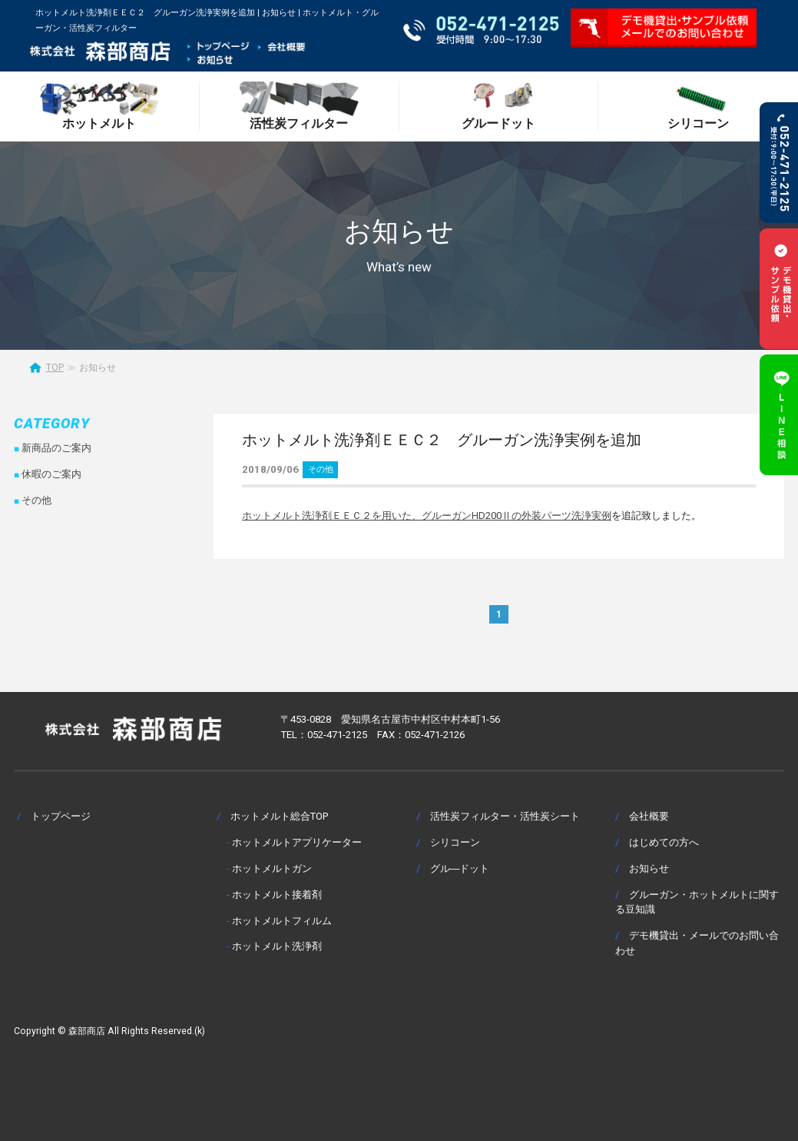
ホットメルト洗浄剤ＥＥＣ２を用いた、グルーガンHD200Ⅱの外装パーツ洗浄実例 (426, 515)
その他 (320, 469)
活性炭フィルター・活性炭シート (505, 816)
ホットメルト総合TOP (279, 816)
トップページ (61, 816)
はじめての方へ (664, 842)
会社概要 (649, 816)
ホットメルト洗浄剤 (277, 946)
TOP (55, 367)
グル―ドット (460, 868)
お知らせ (649, 868)
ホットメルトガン (272, 868)
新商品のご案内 (56, 448)
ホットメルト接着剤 (277, 894)
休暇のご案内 (51, 474)
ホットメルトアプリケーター (297, 842)
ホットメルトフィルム (282, 920)
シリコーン (455, 842)
